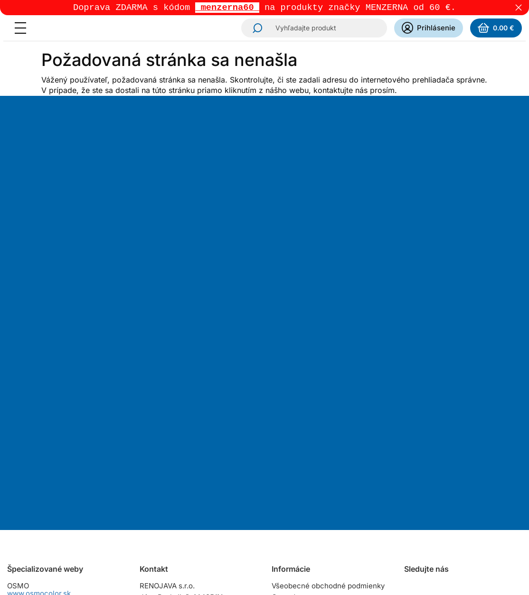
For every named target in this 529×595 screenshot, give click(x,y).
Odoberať (297, 314)
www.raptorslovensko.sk (48, 454)
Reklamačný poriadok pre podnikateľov (314, 475)
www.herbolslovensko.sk (49, 434)
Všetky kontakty (166, 491)
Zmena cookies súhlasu (311, 513)
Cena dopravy (295, 418)
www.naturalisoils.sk (41, 494)
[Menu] (23, 29)
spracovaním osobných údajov (363, 269)
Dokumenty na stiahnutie (313, 501)
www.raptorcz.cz (35, 474)
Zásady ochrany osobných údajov (328, 490)
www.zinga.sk (30, 514)
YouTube (465, 411)
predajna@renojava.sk (198, 471)
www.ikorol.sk (30, 534)
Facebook (439, 411)
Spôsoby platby (297, 429)
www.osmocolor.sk (39, 414)
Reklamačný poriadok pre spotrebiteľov (314, 456)
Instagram (412, 411)
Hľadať (254, 28)
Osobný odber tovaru (307, 441)
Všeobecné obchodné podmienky (328, 406)
